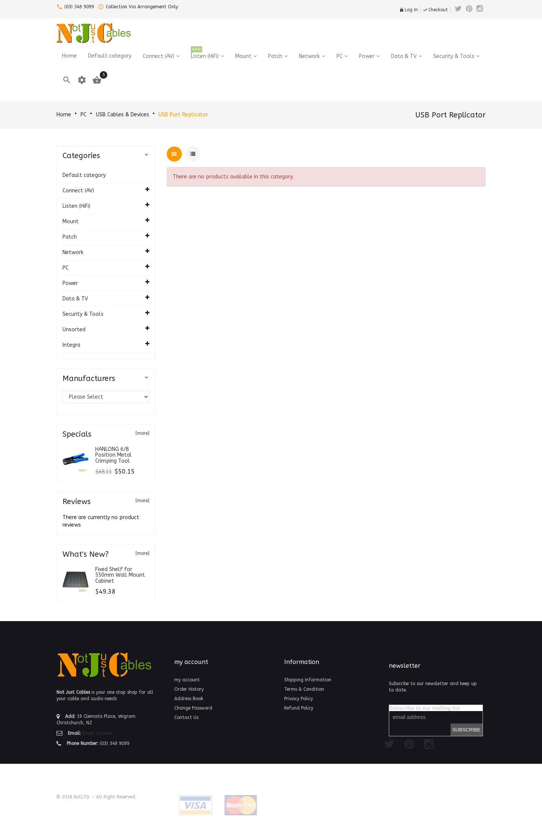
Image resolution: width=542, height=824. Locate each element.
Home (63, 114)
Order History (189, 689)
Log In (408, 9)
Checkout (435, 9)
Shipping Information (307, 679)
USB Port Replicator (183, 114)
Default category (84, 175)
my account (187, 679)
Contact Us (186, 717)
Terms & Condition (304, 689)
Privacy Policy (298, 698)
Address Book (188, 698)
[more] (142, 433)
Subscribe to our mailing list (424, 708)
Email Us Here (97, 733)
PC (84, 114)
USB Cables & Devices (122, 114)
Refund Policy (298, 708)
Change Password (193, 708)
